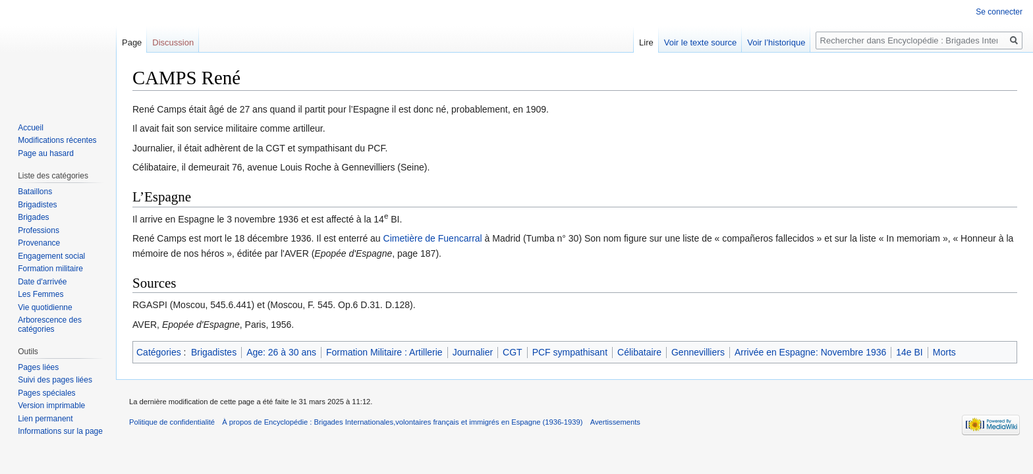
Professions (38, 230)
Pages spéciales (46, 393)
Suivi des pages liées (55, 379)
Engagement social (51, 256)
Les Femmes (40, 294)
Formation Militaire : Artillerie (384, 352)
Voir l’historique (776, 42)
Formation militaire (50, 268)
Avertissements (615, 422)
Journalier (473, 352)
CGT (512, 352)
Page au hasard (46, 153)
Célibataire (639, 352)
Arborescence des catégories (50, 324)
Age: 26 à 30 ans (281, 352)
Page (132, 42)
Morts (944, 352)
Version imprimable (51, 405)
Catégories (158, 352)
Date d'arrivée (42, 281)
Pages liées (38, 367)
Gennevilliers (698, 352)
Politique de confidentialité (172, 422)
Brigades (33, 217)
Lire (646, 42)
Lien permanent (45, 418)
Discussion (173, 42)
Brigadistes (214, 352)
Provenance (39, 243)
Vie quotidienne (45, 307)
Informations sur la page (60, 431)
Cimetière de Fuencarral (432, 238)
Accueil (30, 127)
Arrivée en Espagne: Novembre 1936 (810, 352)
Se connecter (999, 11)
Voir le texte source (700, 42)
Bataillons (35, 191)
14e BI (909, 352)
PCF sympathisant (569, 352)
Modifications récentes (57, 140)
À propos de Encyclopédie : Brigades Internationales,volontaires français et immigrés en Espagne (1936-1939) (402, 422)
